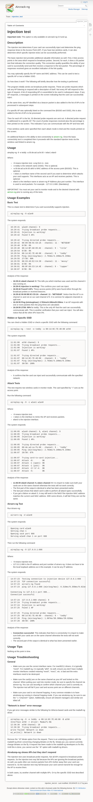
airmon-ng (11, 192)
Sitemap (85, 9)
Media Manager (74, 9)
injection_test (17, 17)
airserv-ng (58, 137)
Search (86, 6)
